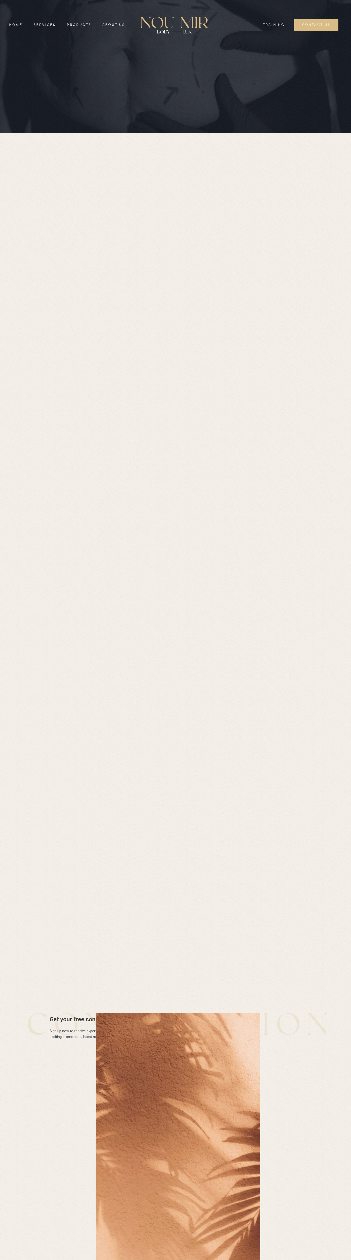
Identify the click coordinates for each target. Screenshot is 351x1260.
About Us (113, 25)
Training (274, 25)
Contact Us (316, 25)
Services (45, 25)
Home (16, 25)
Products (79, 25)
